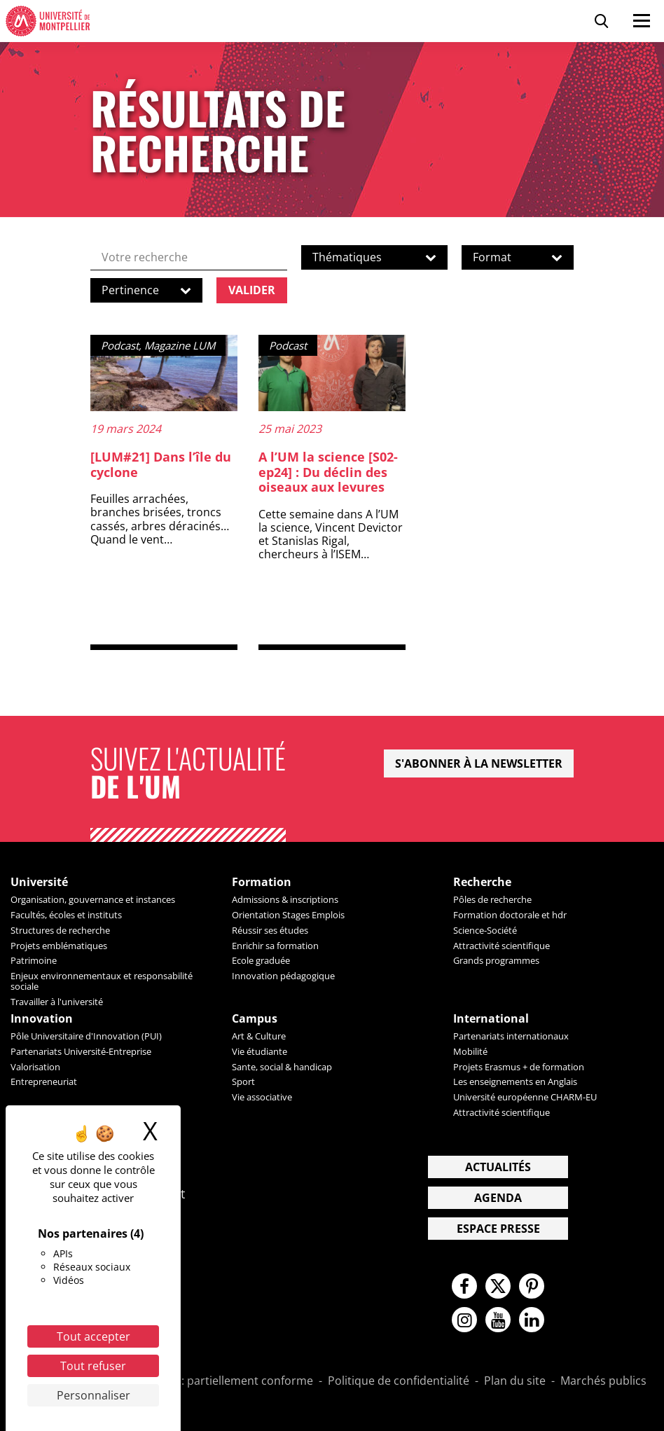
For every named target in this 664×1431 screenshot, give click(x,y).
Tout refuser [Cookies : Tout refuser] (93, 1366)
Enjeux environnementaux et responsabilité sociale (102, 981)
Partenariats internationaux (511, 1036)
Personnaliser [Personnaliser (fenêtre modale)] (93, 1395)
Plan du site (515, 1381)
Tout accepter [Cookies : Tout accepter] (93, 1336)
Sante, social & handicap (282, 1066)
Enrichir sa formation (275, 945)
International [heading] (491, 1018)
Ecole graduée (261, 960)
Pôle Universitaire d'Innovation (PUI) (86, 1036)
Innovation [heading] (42, 1018)
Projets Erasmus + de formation (518, 1066)
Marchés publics (603, 1381)
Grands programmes (496, 960)
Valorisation (35, 1066)
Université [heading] (39, 882)
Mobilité (470, 1051)
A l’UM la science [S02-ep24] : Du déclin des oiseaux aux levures (328, 471)
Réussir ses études (270, 930)
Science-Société (485, 930)
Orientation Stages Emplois (288, 914)
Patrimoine (34, 960)
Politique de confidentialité (398, 1381)
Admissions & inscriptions (285, 899)
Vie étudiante (259, 1051)
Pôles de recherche (492, 899)
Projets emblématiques (59, 945)
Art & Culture (259, 1036)
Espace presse (498, 1228)
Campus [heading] (254, 1018)
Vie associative (262, 1097)
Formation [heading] (261, 882)
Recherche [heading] (482, 882)
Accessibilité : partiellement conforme (213, 1381)
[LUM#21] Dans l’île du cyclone (160, 464)
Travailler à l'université (57, 1001)
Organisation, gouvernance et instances (93, 899)
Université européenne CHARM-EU (525, 1097)
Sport (243, 1081)
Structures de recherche (60, 930)
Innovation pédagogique (283, 975)
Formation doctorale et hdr (510, 914)
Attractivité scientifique (501, 945)
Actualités (498, 1167)
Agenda (498, 1197)
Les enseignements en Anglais (515, 1081)
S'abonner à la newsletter (478, 763)
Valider (251, 290)
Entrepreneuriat (44, 1081)
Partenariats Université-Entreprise (81, 1051)
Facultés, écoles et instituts (66, 914)
